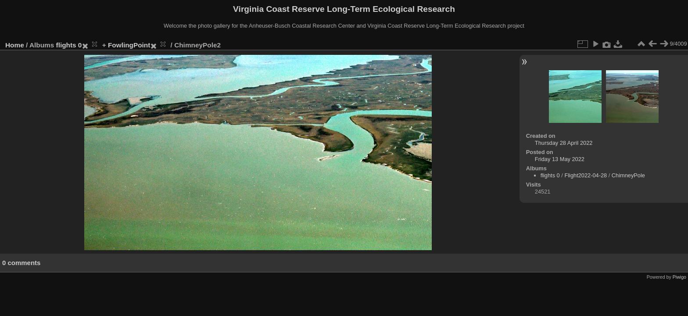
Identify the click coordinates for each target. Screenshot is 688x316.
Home (14, 45)
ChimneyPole (628, 175)
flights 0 (69, 45)
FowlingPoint (129, 45)
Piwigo (679, 277)
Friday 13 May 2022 (559, 159)
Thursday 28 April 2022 (564, 143)
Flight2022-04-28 (585, 175)
